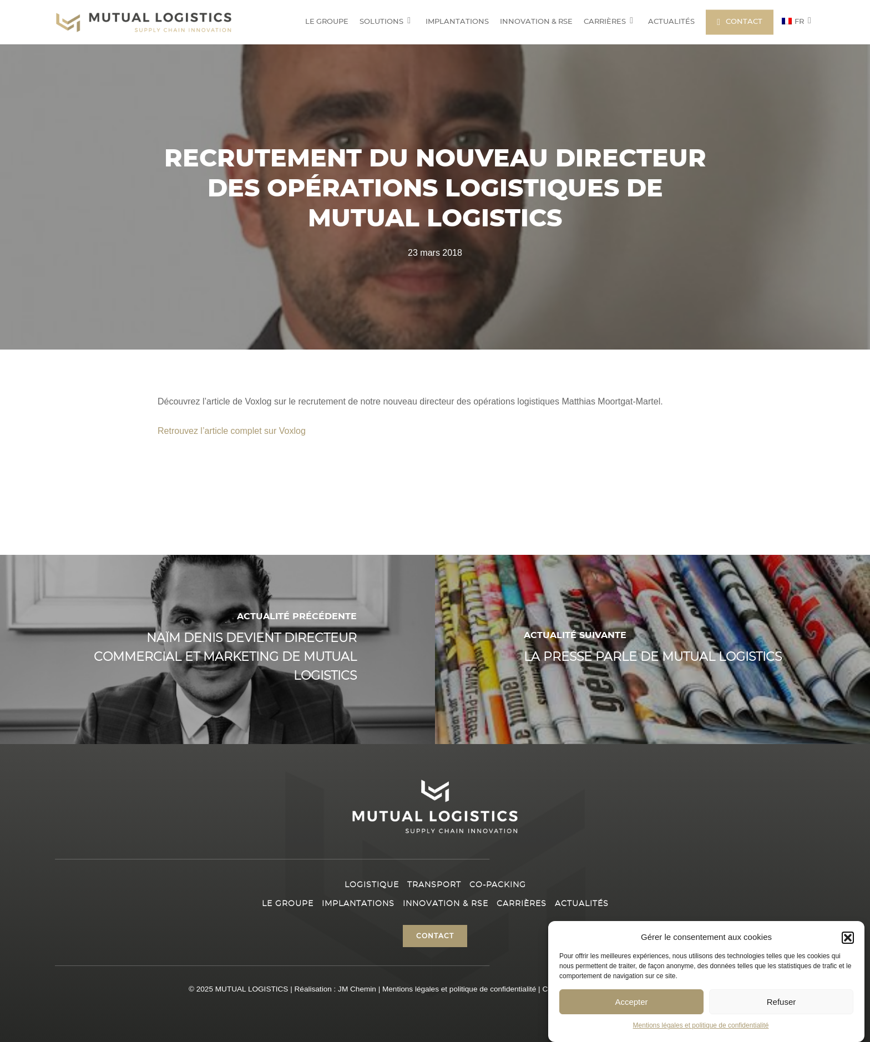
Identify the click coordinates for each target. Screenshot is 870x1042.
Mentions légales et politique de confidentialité (701, 1025)
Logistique (372, 885)
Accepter (631, 1001)
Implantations (358, 904)
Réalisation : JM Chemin (335, 989)
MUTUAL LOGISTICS (252, 989)
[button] (847, 937)
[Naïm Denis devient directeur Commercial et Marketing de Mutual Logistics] (217, 649)
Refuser (781, 1001)
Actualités (582, 904)
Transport (434, 885)
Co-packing (497, 885)
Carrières (522, 904)
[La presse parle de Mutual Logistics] (652, 649)
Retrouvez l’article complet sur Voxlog (232, 431)
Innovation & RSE (445, 904)
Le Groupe (287, 904)
